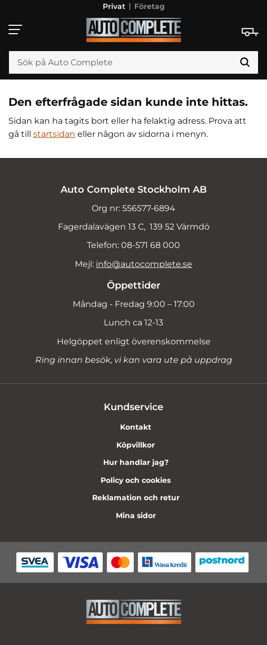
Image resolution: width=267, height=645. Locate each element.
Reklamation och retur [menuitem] (136, 497)
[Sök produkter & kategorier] (133, 62)
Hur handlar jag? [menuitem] (136, 462)
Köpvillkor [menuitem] (135, 445)
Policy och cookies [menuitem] (136, 480)
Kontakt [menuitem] (135, 427)
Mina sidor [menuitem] (136, 515)
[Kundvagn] (250, 32)
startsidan (54, 134)
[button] (15, 29)
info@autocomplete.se (144, 264)
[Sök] (245, 62)
